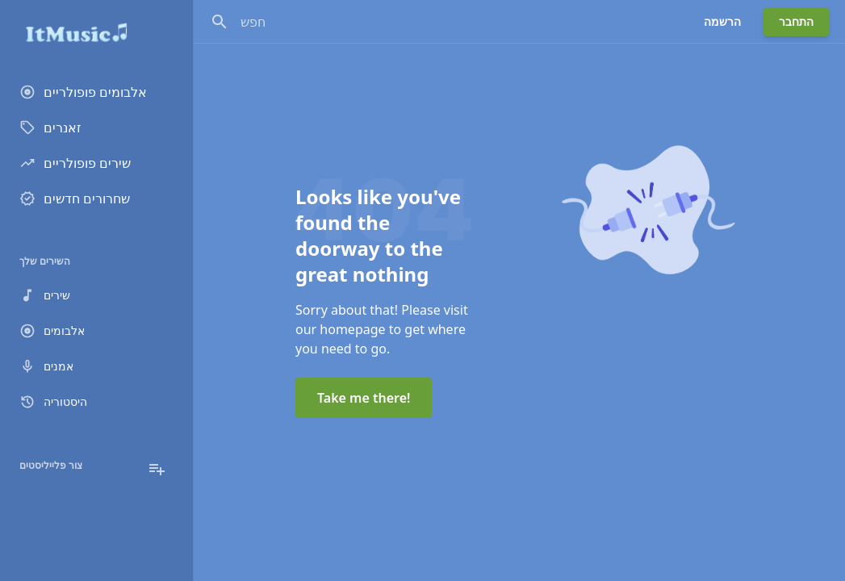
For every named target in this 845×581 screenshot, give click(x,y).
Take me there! (363, 398)
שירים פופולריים (75, 163)
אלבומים (52, 331)
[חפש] (219, 21)
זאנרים (50, 127)
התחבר (796, 21)
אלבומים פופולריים (83, 92)
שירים (44, 295)
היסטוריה (53, 402)
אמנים (46, 366)
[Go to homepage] (96, 32)
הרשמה (722, 21)
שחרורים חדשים (74, 198)
